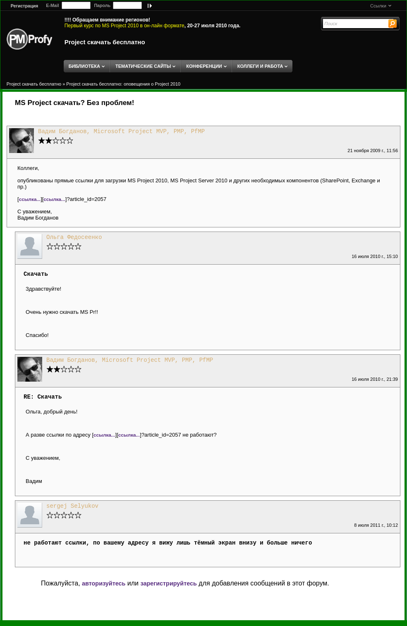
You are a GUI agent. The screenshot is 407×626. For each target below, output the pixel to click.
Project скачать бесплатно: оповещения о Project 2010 (123, 83)
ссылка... (30, 199)
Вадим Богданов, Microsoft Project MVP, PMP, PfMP (121, 131)
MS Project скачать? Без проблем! (74, 103)
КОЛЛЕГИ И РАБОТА (260, 66)
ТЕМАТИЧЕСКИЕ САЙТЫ (143, 66)
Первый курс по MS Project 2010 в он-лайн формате (124, 26)
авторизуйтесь (103, 583)
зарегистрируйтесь (168, 583)
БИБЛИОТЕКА (84, 66)
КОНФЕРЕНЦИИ (204, 66)
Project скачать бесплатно (105, 41)
